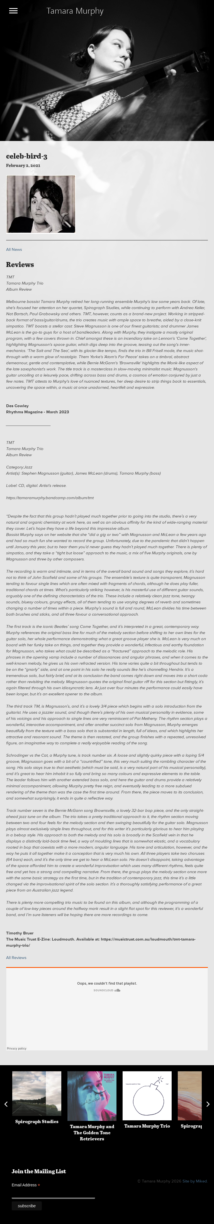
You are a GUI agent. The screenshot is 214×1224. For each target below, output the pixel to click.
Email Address (26, 1185)
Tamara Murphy (75, 10)
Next (208, 1104)
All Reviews (16, 957)
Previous (6, 1104)
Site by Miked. (195, 1181)
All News (14, 249)
